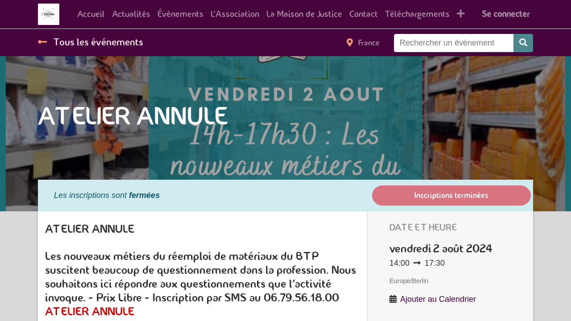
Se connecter (506, 14)
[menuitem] (91, 14)
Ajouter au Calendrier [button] (438, 299)
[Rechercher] (523, 43)
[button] (460, 14)
